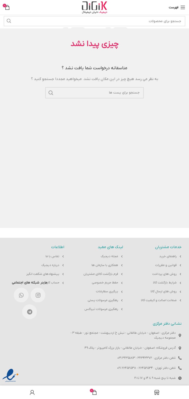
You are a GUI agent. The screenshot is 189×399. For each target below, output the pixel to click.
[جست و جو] (94, 21)
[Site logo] (94, 7)
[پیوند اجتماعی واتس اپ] (21, 107)
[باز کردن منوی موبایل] (177, 7)
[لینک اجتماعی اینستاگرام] (38, 107)
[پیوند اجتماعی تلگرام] (29, 124)
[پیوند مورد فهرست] (157, 256)
